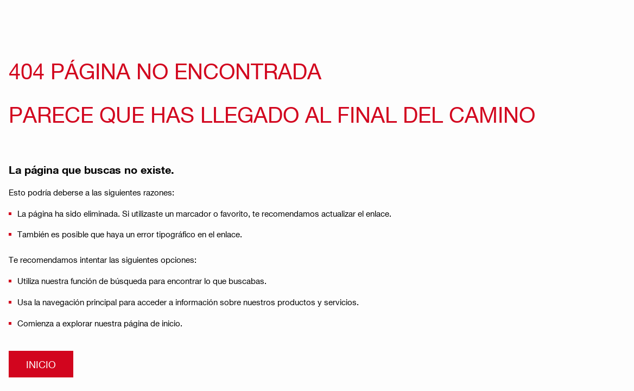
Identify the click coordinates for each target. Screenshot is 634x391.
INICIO (41, 364)
